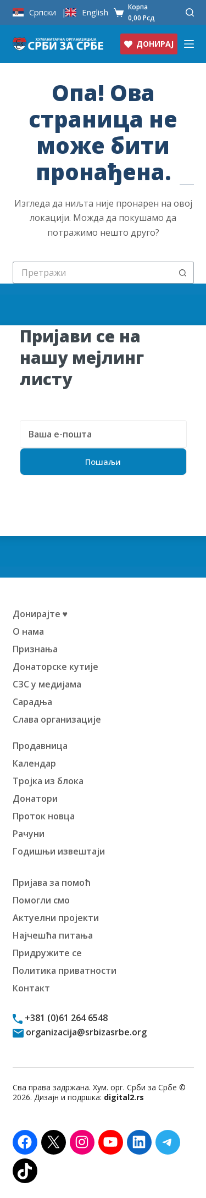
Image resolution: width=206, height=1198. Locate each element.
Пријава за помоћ (52, 883)
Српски (42, 12)
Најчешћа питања (53, 935)
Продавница (40, 746)
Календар (34, 763)
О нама (28, 631)
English (95, 12)
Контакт (31, 988)
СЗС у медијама (47, 684)
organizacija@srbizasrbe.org (85, 1032)
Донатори (35, 798)
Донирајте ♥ (40, 614)
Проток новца (44, 816)
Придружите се (47, 953)
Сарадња (32, 702)
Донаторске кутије (55, 667)
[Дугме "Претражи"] (183, 273)
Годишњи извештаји (59, 851)
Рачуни (28, 834)
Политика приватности (64, 970)
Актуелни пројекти (56, 918)
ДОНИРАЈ (149, 43)
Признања (35, 649)
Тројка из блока (48, 781)
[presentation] (103, 514)
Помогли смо (41, 900)
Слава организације (57, 719)
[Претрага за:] (92, 273)
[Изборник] (189, 44)
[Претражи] (190, 12)
